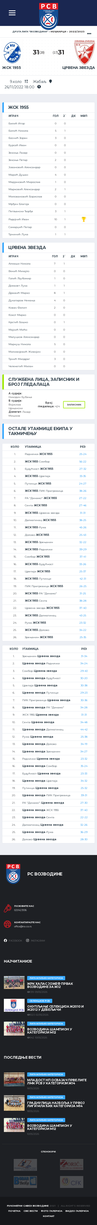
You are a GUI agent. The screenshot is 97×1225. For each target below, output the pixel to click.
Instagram (35, 940)
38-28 (82, 600)
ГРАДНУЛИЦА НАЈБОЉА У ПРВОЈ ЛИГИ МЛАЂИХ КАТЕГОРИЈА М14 (56, 1104)
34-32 (84, 780)
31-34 (84, 656)
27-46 (82, 505)
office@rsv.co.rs (23, 926)
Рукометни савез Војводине (28, 1205)
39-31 (84, 795)
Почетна (14, 1210)
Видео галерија (77, 1210)
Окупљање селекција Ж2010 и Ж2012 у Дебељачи (55, 1008)
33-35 (83, 476)
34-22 (82, 630)
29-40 (84, 671)
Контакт (48, 1216)
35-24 (84, 766)
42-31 (83, 578)
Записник (74, 404)
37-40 (82, 608)
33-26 (82, 564)
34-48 (83, 722)
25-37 (82, 571)
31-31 (83, 513)
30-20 (83, 678)
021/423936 (20, 910)
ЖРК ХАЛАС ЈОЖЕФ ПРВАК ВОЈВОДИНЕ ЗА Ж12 (50, 985)
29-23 (83, 692)
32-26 (83, 825)
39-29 (82, 549)
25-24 (82, 454)
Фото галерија (51, 1210)
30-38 (84, 685)
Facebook (13, 940)
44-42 (84, 729)
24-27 (82, 483)
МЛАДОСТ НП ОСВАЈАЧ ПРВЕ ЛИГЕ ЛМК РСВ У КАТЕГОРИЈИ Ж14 (57, 1081)
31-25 (83, 593)
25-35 (83, 637)
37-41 (83, 556)
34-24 (83, 663)
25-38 (84, 736)
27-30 (83, 802)
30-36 (84, 700)
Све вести (31, 1210)
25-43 (82, 535)
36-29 (83, 832)
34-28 (83, 707)
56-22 (82, 461)
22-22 (84, 817)
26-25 (82, 586)
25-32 (84, 788)
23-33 (84, 773)
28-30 (83, 839)
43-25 (82, 615)
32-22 (82, 542)
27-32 (82, 469)
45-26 (82, 527)
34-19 (84, 744)
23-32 (82, 622)
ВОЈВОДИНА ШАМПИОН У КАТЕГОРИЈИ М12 (49, 1030)
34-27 (83, 751)
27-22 (82, 498)
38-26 (82, 491)
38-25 (82, 520)
